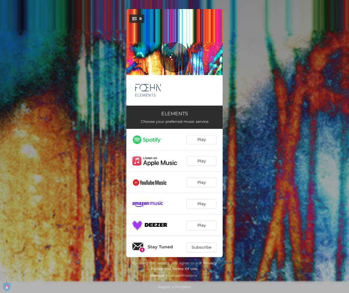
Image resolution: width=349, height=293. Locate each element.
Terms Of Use (184, 268)
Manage (157, 275)
